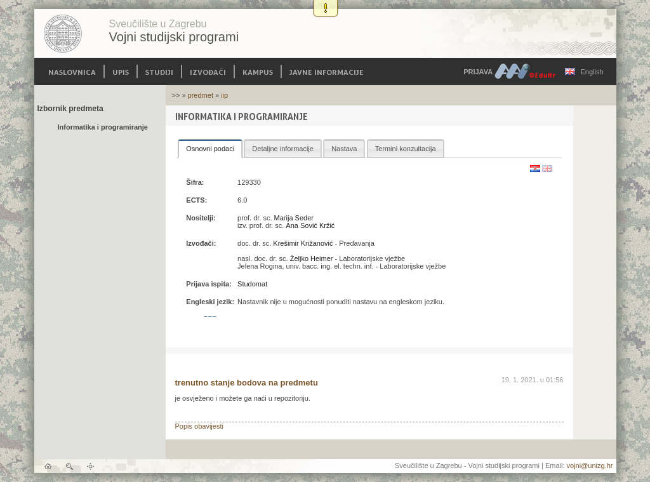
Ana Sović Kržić (310, 225)
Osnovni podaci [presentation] (210, 148)
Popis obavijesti (199, 426)
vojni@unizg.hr (590, 465)
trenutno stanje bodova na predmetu (246, 382)
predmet (200, 95)
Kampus (257, 71)
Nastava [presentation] (344, 148)
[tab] (210, 148)
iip (224, 95)
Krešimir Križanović (303, 243)
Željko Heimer (311, 258)
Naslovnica (72, 71)
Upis (120, 71)
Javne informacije (326, 71)
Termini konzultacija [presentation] (405, 148)
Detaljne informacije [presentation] (283, 148)
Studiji (159, 71)
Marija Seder (294, 218)
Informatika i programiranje (103, 127)
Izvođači (208, 71)
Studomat (252, 284)
